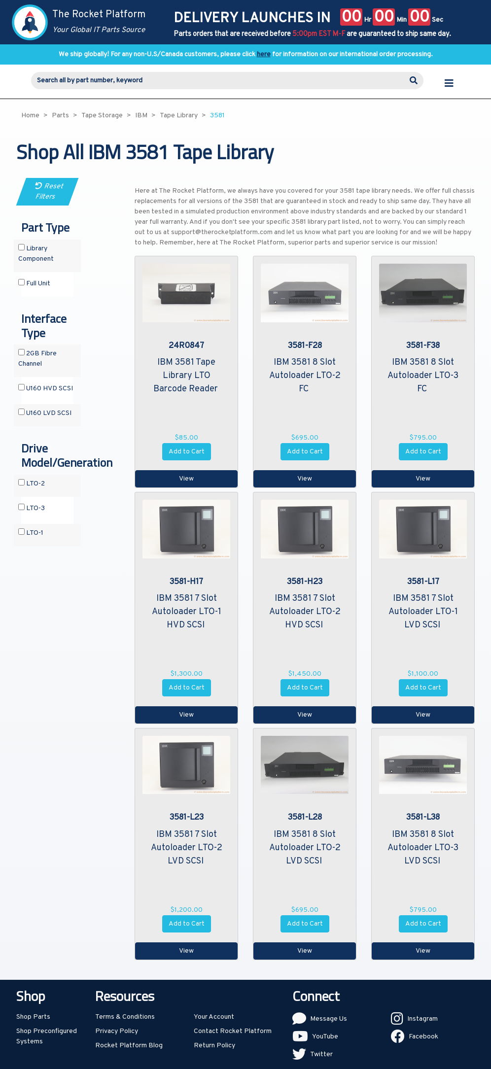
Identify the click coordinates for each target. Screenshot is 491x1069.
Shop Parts (33, 1017)
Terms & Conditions (125, 1017)
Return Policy (214, 1045)
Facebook (423, 1037)
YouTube (325, 1037)
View (186, 479)
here (264, 54)
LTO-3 (31, 508)
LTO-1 (30, 532)
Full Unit (34, 283)
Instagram (422, 1019)
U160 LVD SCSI (44, 413)
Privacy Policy (116, 1031)
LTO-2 (31, 483)
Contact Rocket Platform (233, 1031)
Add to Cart (187, 452)
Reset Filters (49, 191)
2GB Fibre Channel (37, 358)
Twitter (321, 1054)
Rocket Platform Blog (129, 1045)
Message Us (328, 1019)
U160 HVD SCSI (45, 388)
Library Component (36, 253)
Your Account (214, 1017)
